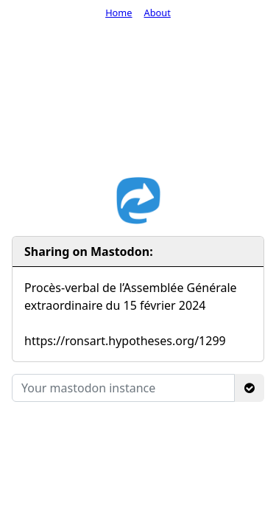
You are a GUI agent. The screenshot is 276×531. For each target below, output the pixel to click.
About (157, 12)
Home (118, 12)
